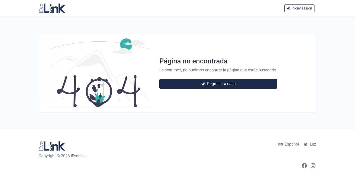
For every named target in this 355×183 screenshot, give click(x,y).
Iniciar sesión (299, 8)
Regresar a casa (218, 83)
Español (288, 144)
